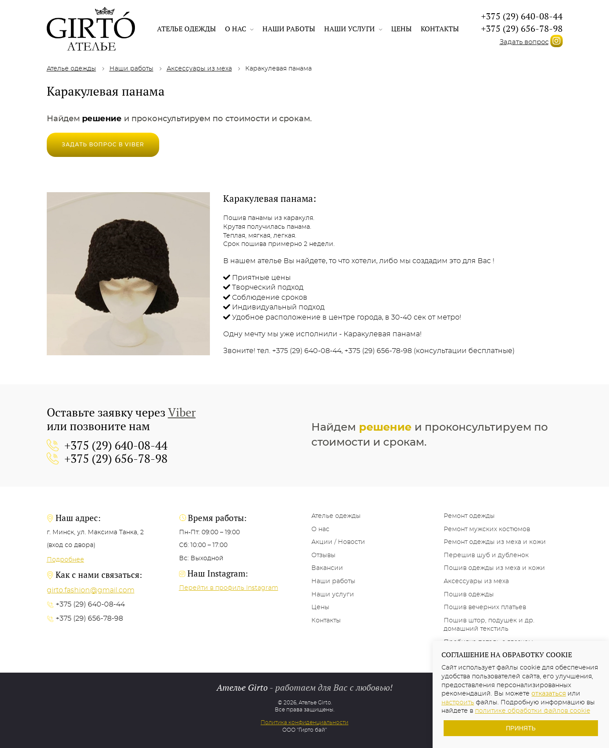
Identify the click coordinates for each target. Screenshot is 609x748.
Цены (401, 28)
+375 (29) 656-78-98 (522, 28)
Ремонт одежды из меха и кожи (495, 542)
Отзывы (323, 555)
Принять (520, 728)
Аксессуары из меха (199, 69)
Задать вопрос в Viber (103, 144)
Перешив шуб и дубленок (486, 555)
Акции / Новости (338, 542)
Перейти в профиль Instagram (228, 588)
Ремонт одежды (469, 516)
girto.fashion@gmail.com (91, 590)
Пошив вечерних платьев (485, 607)
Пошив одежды (469, 595)
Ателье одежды (186, 28)
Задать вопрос (524, 42)
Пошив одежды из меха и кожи (494, 568)
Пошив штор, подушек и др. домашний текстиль (489, 625)
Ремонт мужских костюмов (487, 529)
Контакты (440, 28)
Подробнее (65, 560)
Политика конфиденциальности (304, 722)
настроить (457, 703)
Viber (182, 412)
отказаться (548, 694)
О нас (239, 28)
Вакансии (327, 568)
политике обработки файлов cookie (532, 711)
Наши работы (288, 28)
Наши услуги (353, 28)
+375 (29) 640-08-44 (522, 16)
